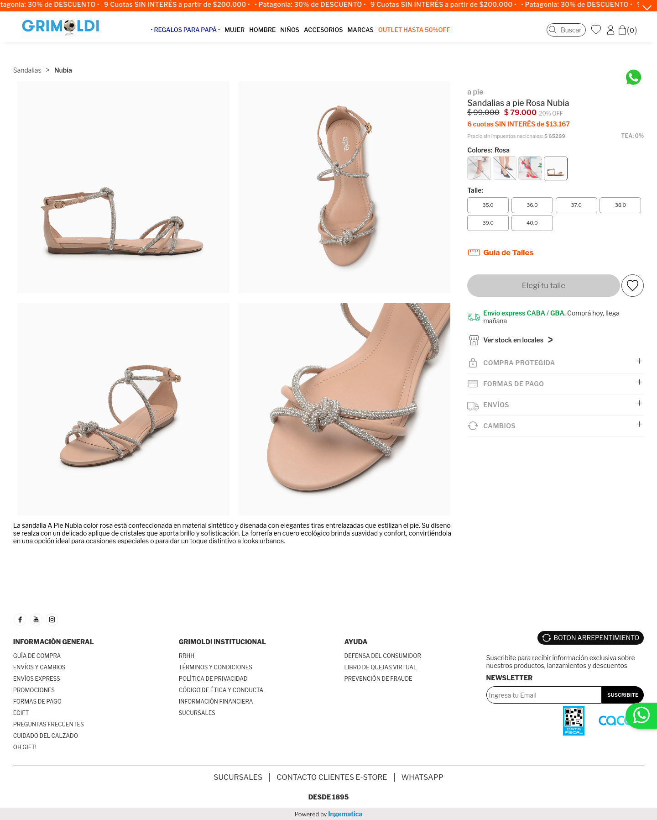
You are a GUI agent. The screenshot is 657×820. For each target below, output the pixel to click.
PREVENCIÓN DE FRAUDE (378, 678)
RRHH (186, 655)
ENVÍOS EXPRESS (36, 678)
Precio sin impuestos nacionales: (505, 124)
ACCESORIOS (329, 33)
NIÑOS (296, 33)
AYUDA (356, 642)
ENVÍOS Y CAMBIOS (39, 667)
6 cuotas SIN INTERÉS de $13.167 (518, 112)
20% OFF (551, 101)
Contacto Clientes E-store (331, 777)
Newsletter (509, 673)
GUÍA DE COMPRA (37, 655)
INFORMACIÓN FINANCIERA (216, 701)
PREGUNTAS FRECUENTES (48, 724)
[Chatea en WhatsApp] (633, 66)
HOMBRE (269, 33)
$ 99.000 (483, 100)
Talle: (475, 178)
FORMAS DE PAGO (37, 701)
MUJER (241, 33)
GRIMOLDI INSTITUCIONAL (222, 642)
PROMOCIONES (34, 690)
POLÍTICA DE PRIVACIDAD (213, 678)
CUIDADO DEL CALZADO (45, 735)
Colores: (488, 138)
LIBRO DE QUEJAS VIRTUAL (380, 667)
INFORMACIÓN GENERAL (53, 642)
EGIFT (21, 713)
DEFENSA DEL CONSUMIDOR (382, 655)
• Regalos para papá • (191, 33)
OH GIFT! (24, 747)
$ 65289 (554, 124)
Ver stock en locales (513, 330)
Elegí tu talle (543, 273)
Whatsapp (422, 777)
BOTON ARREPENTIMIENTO (596, 635)
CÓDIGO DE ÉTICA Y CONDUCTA (221, 690)
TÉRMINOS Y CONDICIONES (215, 667)
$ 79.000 (520, 100)
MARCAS (367, 33)
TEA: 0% (632, 124)
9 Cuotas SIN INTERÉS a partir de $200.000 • (182, 4)
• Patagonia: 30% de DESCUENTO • (315, 4)
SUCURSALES (197, 713)
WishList (597, 33)
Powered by (329, 814)
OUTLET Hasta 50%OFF (421, 33)
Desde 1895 (328, 797)
